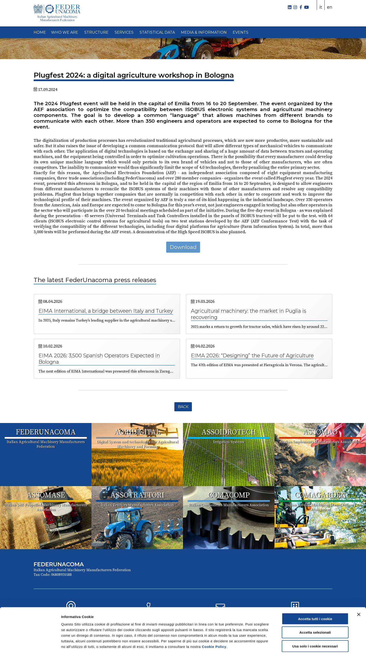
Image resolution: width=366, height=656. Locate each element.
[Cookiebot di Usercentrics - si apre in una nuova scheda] (30, 646)
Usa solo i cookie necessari (315, 631)
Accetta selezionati (315, 618)
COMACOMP (229, 495)
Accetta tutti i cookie (315, 604)
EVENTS (240, 32)
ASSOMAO (320, 432)
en (329, 7)
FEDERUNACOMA (46, 432)
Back (183, 407)
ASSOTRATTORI (137, 495)
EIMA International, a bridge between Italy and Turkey (106, 311)
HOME (40, 32)
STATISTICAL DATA (157, 32)
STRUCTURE (96, 32)
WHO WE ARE (64, 32)
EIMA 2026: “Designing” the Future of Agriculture (252, 355)
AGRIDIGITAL (137, 432)
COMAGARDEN (320, 495)
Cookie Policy (214, 632)
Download (183, 247)
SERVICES (124, 32)
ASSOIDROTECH (228, 432)
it (320, 7)
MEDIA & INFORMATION (204, 32)
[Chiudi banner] (358, 599)
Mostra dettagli (245, 647)
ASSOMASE (46, 495)
